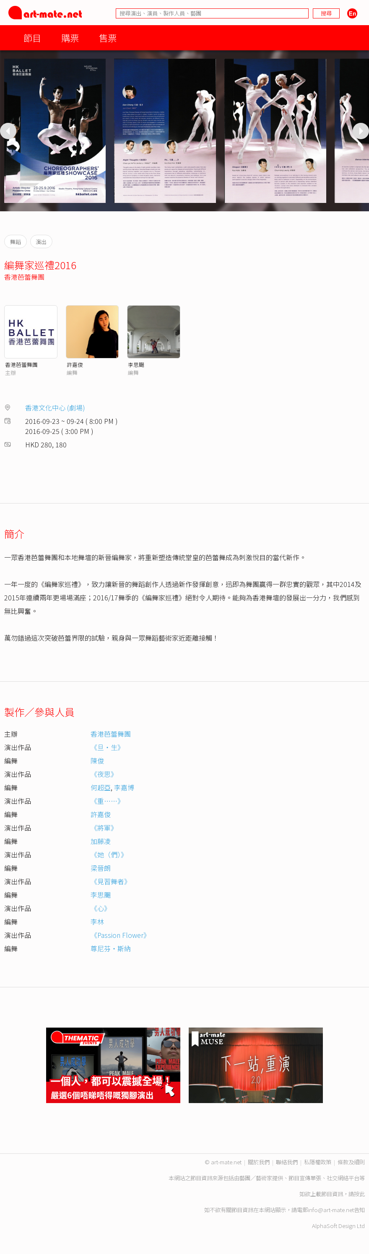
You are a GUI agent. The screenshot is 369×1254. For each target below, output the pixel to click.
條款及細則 (351, 1162)
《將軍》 (104, 828)
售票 (108, 37)
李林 (97, 921)
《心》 (101, 908)
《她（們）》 (109, 854)
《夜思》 (104, 774)
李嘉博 (124, 787)
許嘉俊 (75, 365)
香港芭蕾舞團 (24, 277)
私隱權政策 (317, 1162)
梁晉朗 (101, 868)
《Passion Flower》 (120, 935)
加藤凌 (101, 841)
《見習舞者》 (111, 881)
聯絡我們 (287, 1162)
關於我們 (259, 1162)
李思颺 (136, 365)
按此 (359, 1194)
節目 (32, 37)
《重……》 (107, 801)
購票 (70, 37)
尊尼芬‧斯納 (111, 948)
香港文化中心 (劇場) (55, 407)
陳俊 (97, 761)
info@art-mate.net (331, 1210)
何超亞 (101, 787)
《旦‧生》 (107, 747)
